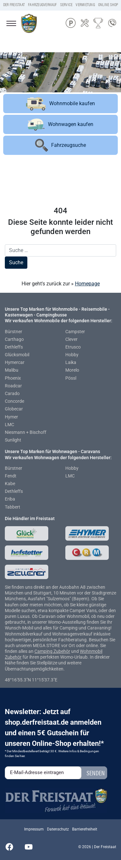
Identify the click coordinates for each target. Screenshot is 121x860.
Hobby (72, 354)
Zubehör (61, 651)
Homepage (87, 284)
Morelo (72, 370)
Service (66, 4)
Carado (12, 393)
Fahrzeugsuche (60, 145)
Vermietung (85, 4)
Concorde (14, 401)
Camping (43, 651)
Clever (71, 339)
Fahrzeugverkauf (42, 4)
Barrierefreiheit (84, 829)
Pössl (70, 378)
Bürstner (13, 331)
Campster (75, 331)
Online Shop (108, 4)
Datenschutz (58, 829)
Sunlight (13, 440)
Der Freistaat (14, 4)
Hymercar (14, 362)
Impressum (34, 829)
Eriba (10, 499)
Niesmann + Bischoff (25, 432)
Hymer (11, 416)
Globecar (14, 408)
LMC (9, 424)
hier (22, 756)
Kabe (10, 483)
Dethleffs (14, 347)
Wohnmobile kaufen (60, 103)
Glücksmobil (17, 354)
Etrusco (73, 347)
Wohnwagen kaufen (60, 124)
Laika (70, 362)
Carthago (14, 339)
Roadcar (13, 385)
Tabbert (12, 507)
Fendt (10, 475)
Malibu (11, 370)
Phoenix (13, 378)
